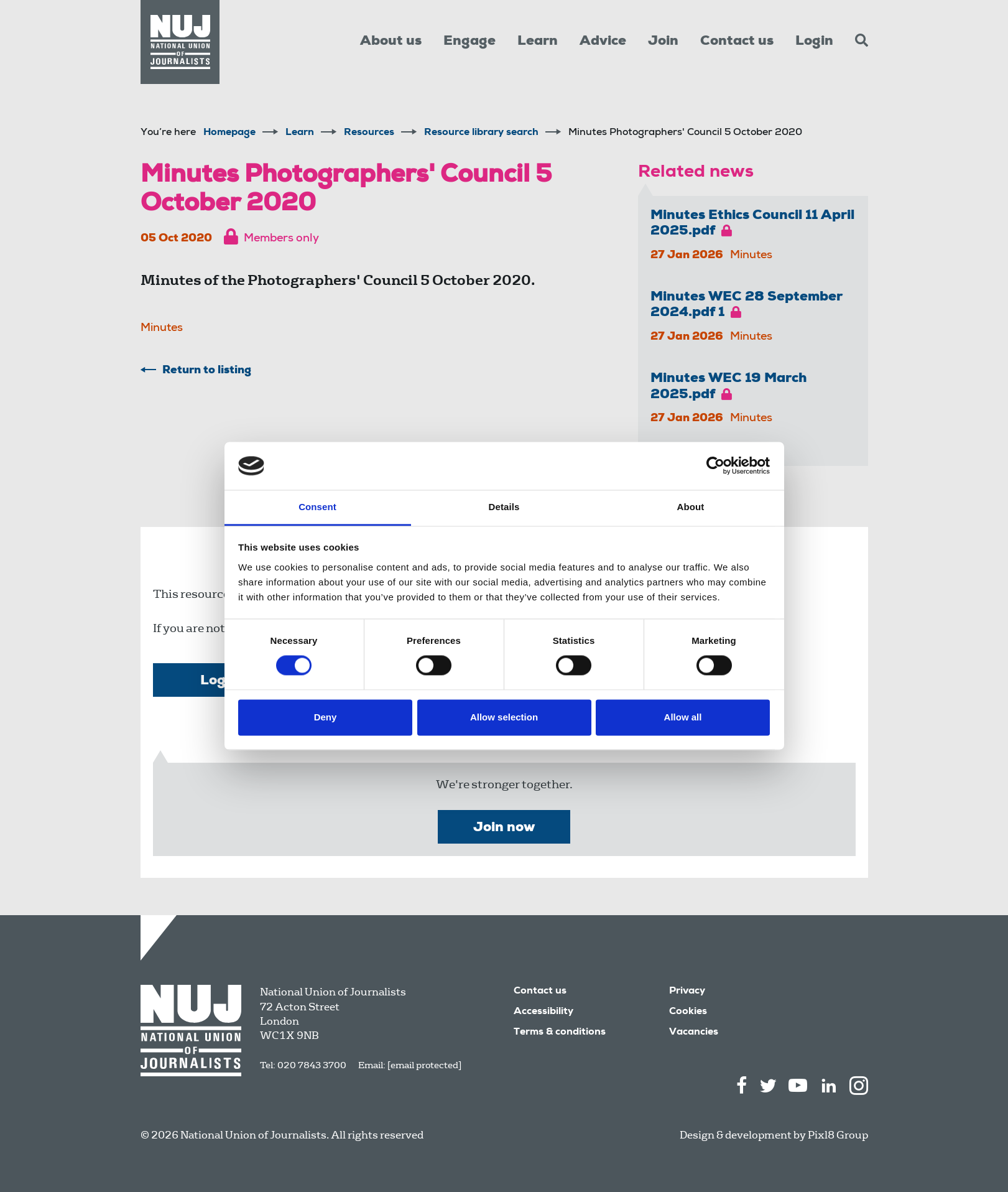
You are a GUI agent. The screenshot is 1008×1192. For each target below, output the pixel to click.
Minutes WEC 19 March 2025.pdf (728, 386)
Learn (537, 42)
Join (663, 42)
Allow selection (504, 717)
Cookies (688, 1012)
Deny (325, 717)
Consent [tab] (317, 506)
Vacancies (693, 1033)
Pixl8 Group (838, 1135)
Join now (504, 828)
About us (391, 42)
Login (814, 42)
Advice (603, 42)
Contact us (737, 42)
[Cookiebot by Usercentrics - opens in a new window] (715, 466)
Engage (469, 42)
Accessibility (543, 1012)
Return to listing (206, 370)
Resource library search (481, 133)
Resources (369, 133)
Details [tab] (504, 506)
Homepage (229, 133)
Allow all (683, 717)
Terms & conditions (560, 1033)
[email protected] (424, 1065)
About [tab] (691, 506)
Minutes (162, 328)
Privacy (687, 992)
